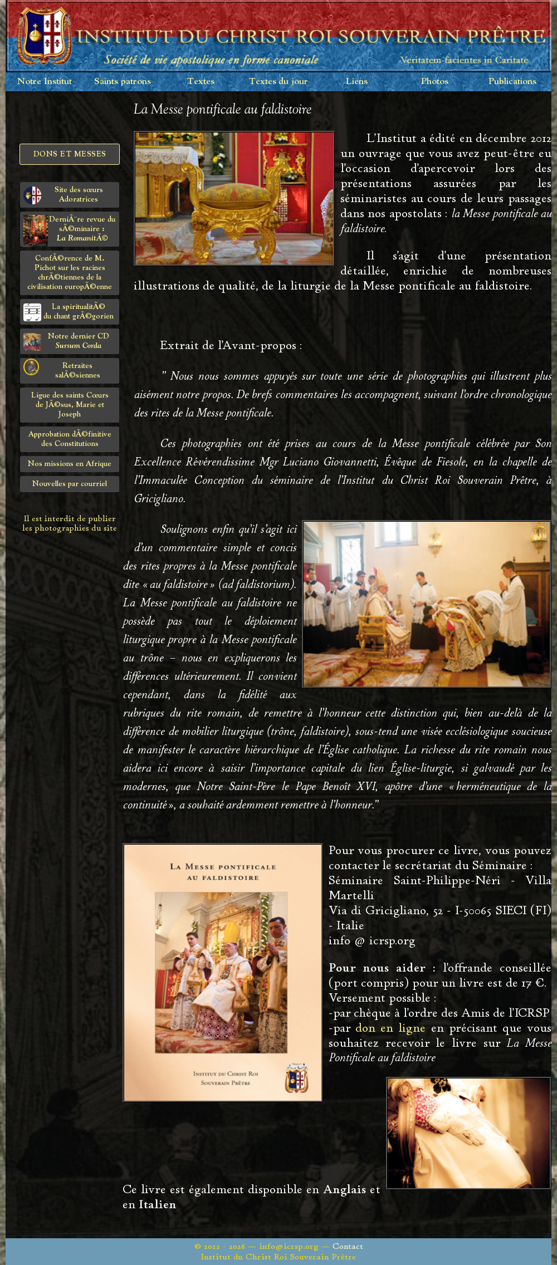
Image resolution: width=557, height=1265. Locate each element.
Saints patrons (122, 81)
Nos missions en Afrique (69, 464)
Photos (434, 81)
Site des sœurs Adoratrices (63, 195)
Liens (357, 81)
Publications (512, 81)
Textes (200, 81)
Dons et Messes (69, 154)
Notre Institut (44, 81)
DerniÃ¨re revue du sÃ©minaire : (69, 231)
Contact (348, 1246)
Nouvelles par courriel (69, 484)
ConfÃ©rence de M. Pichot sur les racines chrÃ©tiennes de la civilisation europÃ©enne (69, 272)
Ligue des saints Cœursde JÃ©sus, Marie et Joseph (70, 404)
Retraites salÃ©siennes (61, 369)
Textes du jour (278, 81)
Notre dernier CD (66, 341)
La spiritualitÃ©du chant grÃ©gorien (68, 312)
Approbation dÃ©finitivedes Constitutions (69, 439)
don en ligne (390, 1028)
